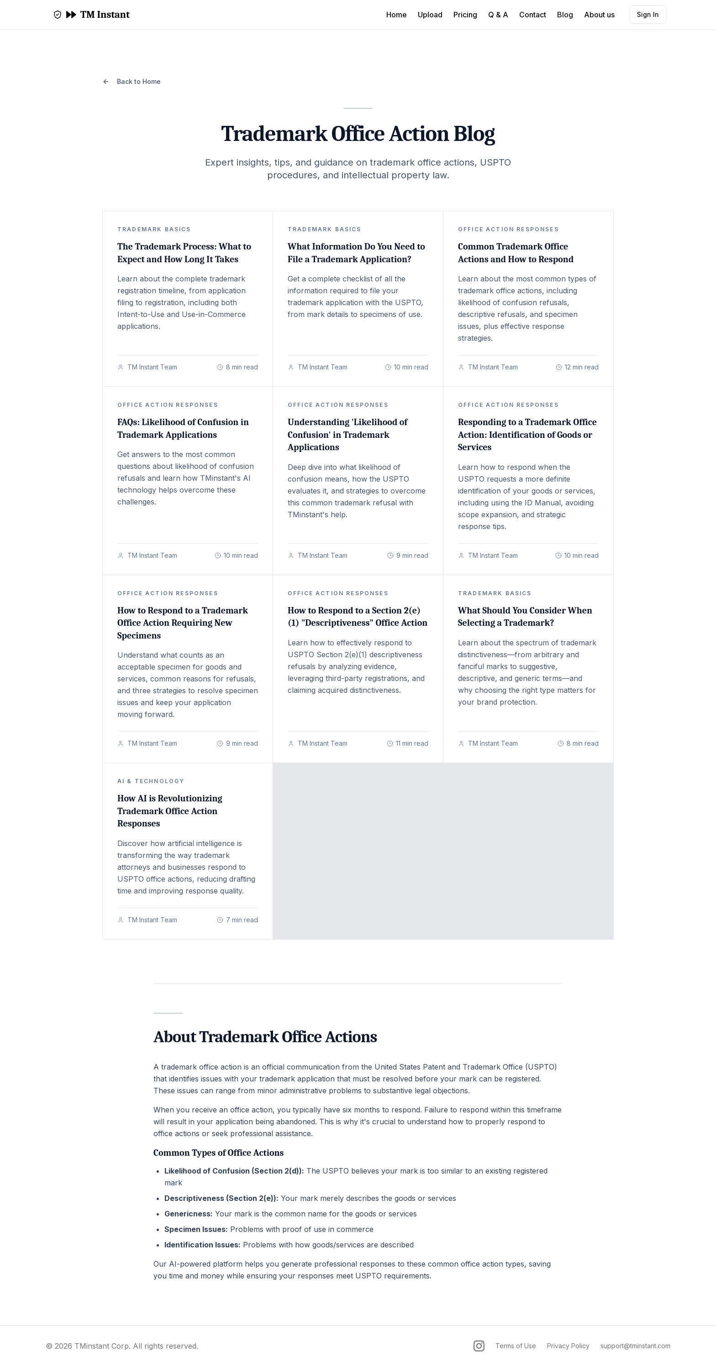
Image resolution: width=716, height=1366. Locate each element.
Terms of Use (515, 1346)
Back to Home (131, 81)
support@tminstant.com (635, 1346)
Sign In (644, 14)
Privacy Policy (568, 1346)
